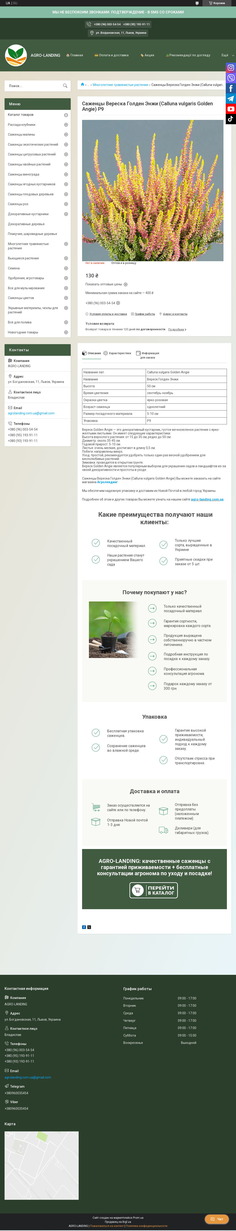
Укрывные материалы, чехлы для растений (33, 310)
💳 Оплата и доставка (111, 55)
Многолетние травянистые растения (120, 85)
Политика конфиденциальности (146, 1226)
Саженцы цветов (21, 298)
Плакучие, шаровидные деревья (32, 234)
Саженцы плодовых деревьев (31, 194)
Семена (14, 268)
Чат (216, 1219)
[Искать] (65, 85)
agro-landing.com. (205, 499)
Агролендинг (107, 482)
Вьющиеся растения (23, 258)
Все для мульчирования (26, 288)
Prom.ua (138, 1217)
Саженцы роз (18, 204)
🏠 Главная (74, 55)
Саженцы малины (21, 134)
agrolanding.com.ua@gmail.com (31, 413)
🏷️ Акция (147, 55)
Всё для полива (19, 322)
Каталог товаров (21, 114)
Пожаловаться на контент (107, 1226)
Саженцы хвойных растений (29, 164)
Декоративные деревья (26, 224)
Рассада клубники (21, 124)
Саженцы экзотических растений (33, 144)
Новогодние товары (23, 332)
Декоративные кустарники (28, 214)
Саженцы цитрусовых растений (32, 154)
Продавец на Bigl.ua (118, 1221)
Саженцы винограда (23, 174)
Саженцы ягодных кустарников (31, 184)
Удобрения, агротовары (26, 278)
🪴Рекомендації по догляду (188, 55)
